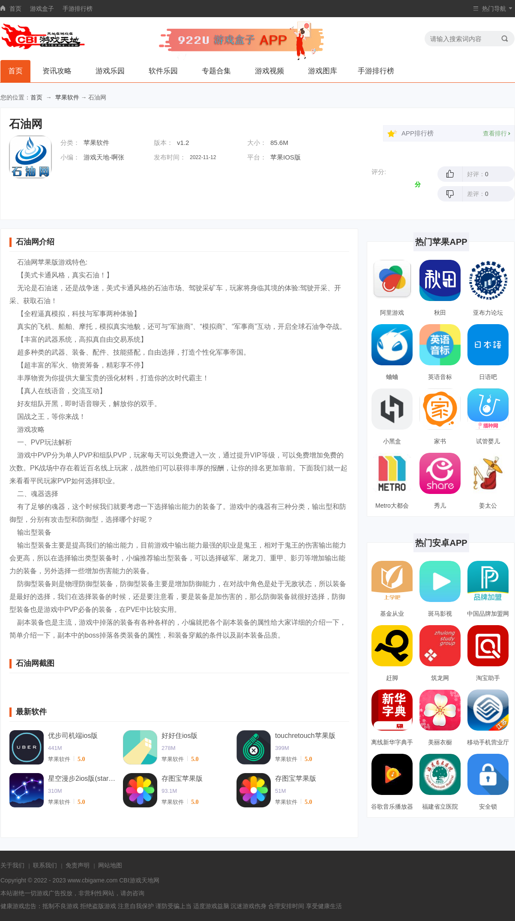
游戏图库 (322, 71)
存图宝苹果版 (182, 778)
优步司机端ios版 (73, 735)
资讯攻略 (57, 71)
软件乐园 (163, 71)
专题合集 (216, 71)
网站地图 (110, 865)
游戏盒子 (42, 8)
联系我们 (45, 865)
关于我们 (12, 865)
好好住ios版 (180, 735)
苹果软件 (67, 97)
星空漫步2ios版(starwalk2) (82, 778)
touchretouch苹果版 (305, 735)
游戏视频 (269, 71)
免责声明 (78, 865)
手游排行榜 (78, 8)
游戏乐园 (110, 71)
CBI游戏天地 (136, 880)
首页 (15, 8)
